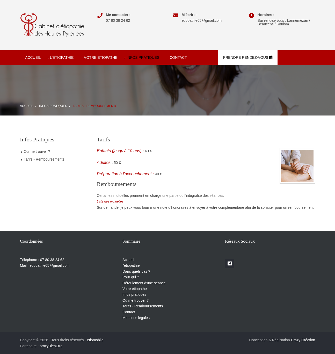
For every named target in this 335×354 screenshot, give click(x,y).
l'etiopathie (62, 57)
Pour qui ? (130, 277)
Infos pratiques (143, 57)
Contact (178, 57)
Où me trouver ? (37, 151)
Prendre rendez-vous (247, 57)
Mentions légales (136, 318)
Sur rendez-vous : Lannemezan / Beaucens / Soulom (284, 22)
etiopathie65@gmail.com (202, 20)
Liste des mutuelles (110, 201)
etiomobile (95, 340)
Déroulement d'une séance (144, 283)
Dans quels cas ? (136, 271)
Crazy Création (303, 340)
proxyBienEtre (51, 346)
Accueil (33, 57)
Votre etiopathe (100, 57)
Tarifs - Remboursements (95, 106)
